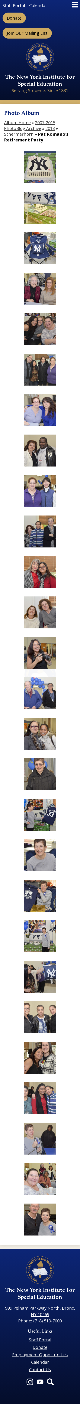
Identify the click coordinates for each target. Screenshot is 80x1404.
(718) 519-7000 (47, 1321)
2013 (50, 128)
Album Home (17, 122)
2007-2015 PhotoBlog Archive (29, 125)
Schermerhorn (19, 134)
